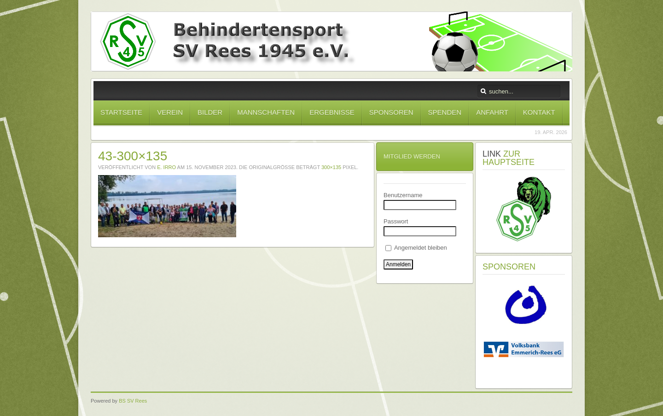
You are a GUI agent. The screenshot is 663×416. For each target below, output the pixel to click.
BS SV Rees (133, 401)
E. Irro (166, 167)
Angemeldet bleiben (416, 247)
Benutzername (403, 195)
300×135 (331, 167)
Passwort (396, 221)
